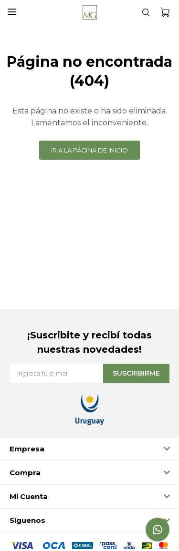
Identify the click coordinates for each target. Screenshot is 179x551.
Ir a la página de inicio (89, 150)
